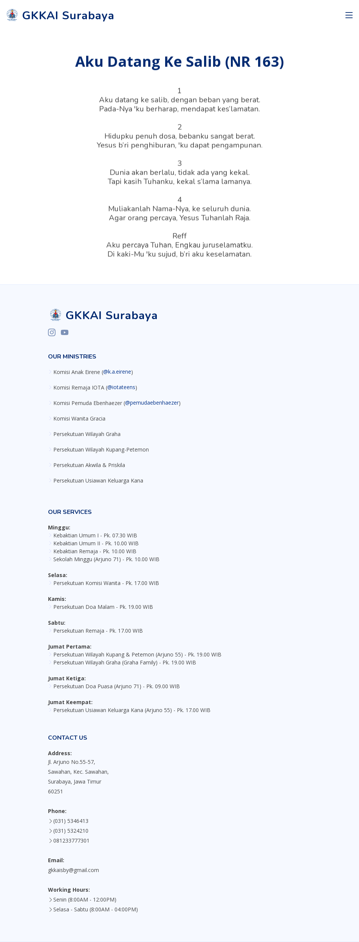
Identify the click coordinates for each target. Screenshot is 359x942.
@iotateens (121, 387)
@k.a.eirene (117, 371)
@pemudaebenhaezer (152, 402)
